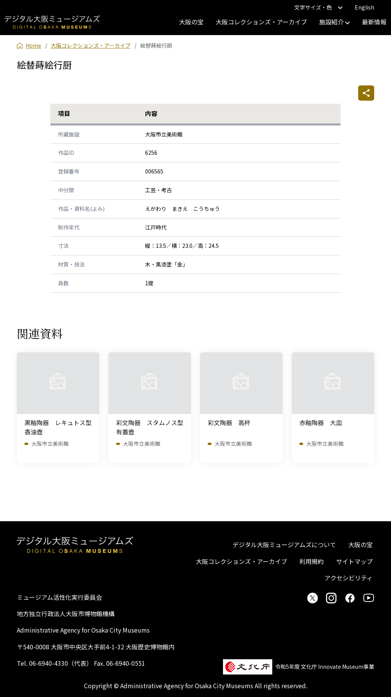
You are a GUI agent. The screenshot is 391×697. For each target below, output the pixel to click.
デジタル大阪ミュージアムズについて (284, 544)
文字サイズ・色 (318, 7)
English (364, 7)
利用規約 (311, 561)
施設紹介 (334, 21)
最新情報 (374, 21)
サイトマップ (354, 561)
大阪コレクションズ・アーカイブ (261, 21)
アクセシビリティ (349, 577)
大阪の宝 (191, 21)
